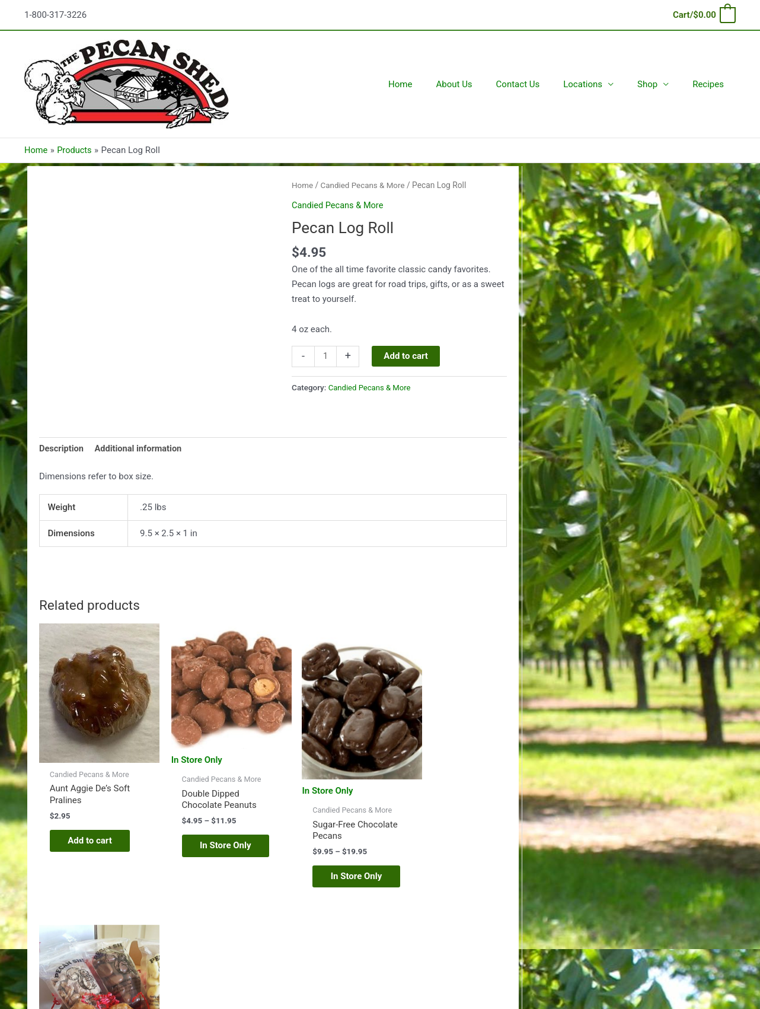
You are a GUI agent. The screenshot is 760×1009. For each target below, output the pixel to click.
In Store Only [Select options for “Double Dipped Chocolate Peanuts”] (209, 840)
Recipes (711, 84)
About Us (480, 84)
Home (433, 84)
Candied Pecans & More (364, 185)
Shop (656, 84)
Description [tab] (62, 448)
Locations (597, 84)
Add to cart (407, 355)
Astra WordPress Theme (498, 956)
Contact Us (539, 84)
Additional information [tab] (141, 448)
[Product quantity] (325, 356)
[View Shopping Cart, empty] (704, 15)
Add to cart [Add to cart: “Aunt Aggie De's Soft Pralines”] (87, 833)
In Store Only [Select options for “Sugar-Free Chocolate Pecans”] (329, 867)
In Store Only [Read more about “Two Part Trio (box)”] (449, 857)
